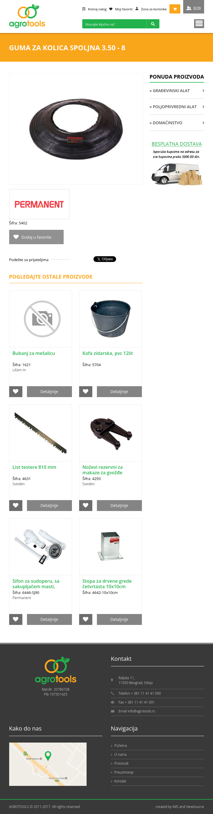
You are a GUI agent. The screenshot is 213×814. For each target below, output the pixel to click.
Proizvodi (120, 763)
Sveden (19, 483)
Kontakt (118, 781)
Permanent (22, 597)
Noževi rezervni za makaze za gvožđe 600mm (103, 472)
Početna (119, 745)
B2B (197, 8)
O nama (119, 754)
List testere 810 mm (34, 467)
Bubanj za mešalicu (34, 353)
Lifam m (19, 369)
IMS (175, 806)
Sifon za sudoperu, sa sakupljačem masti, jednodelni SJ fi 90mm (36, 586)
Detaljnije (49, 391)
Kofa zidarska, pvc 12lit (108, 353)
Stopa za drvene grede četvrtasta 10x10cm (107, 584)
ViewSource (195, 806)
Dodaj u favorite (36, 237)
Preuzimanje (122, 772)
